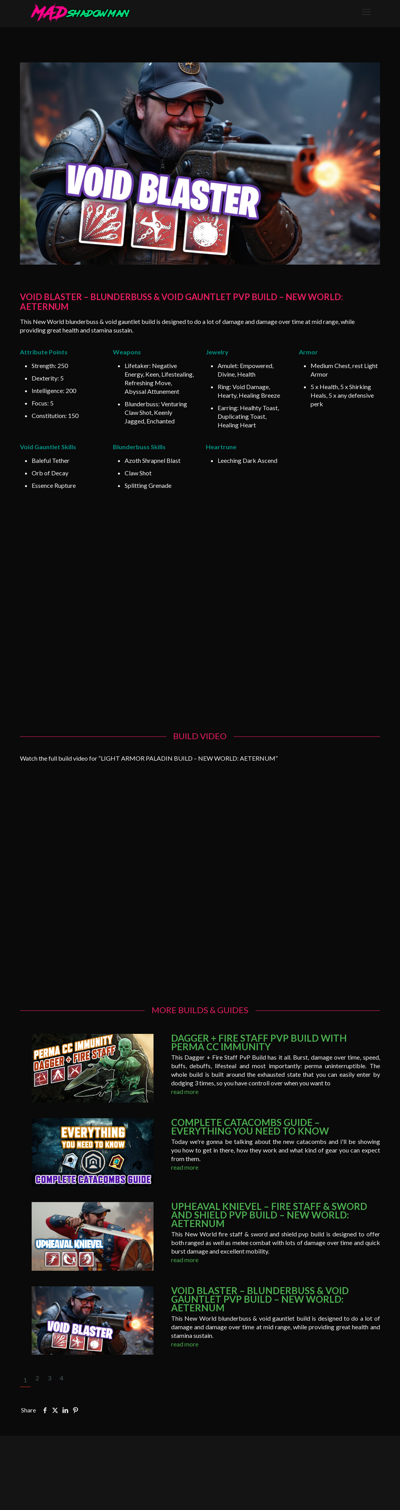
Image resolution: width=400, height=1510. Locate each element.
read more (184, 1091)
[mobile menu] (366, 11)
